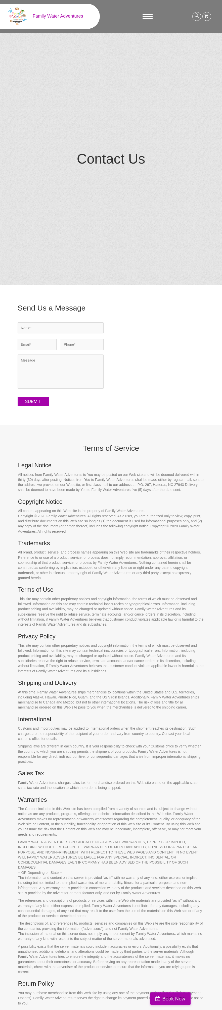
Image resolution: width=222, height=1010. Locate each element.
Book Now (200, 998)
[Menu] (148, 16)
